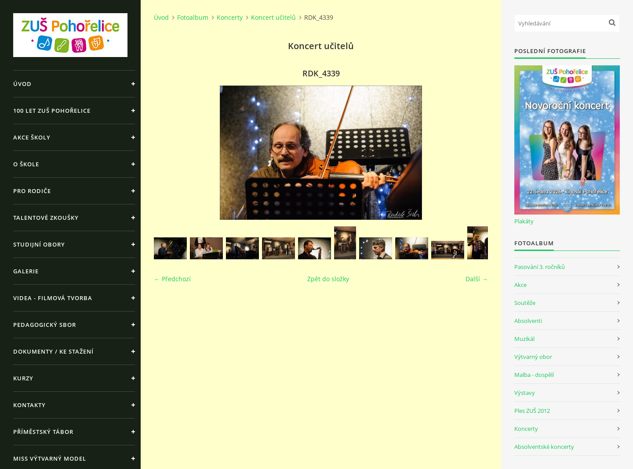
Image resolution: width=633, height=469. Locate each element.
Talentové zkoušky (46, 218)
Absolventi (528, 321)
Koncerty (230, 17)
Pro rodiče (32, 191)
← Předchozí (172, 279)
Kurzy (23, 378)
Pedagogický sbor (44, 325)
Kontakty (29, 405)
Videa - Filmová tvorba (52, 298)
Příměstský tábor (43, 432)
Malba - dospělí (534, 375)
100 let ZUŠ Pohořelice (52, 111)
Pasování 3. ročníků (539, 267)
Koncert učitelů (273, 17)
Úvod (22, 84)
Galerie (26, 271)
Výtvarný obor (533, 357)
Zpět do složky (328, 279)
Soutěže (524, 303)
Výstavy (524, 393)
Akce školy (32, 137)
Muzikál (524, 339)
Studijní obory (39, 244)
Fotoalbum (192, 17)
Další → (477, 279)
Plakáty (524, 221)
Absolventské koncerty (544, 447)
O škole (26, 164)
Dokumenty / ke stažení (53, 351)
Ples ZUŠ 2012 (532, 411)
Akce (520, 285)
